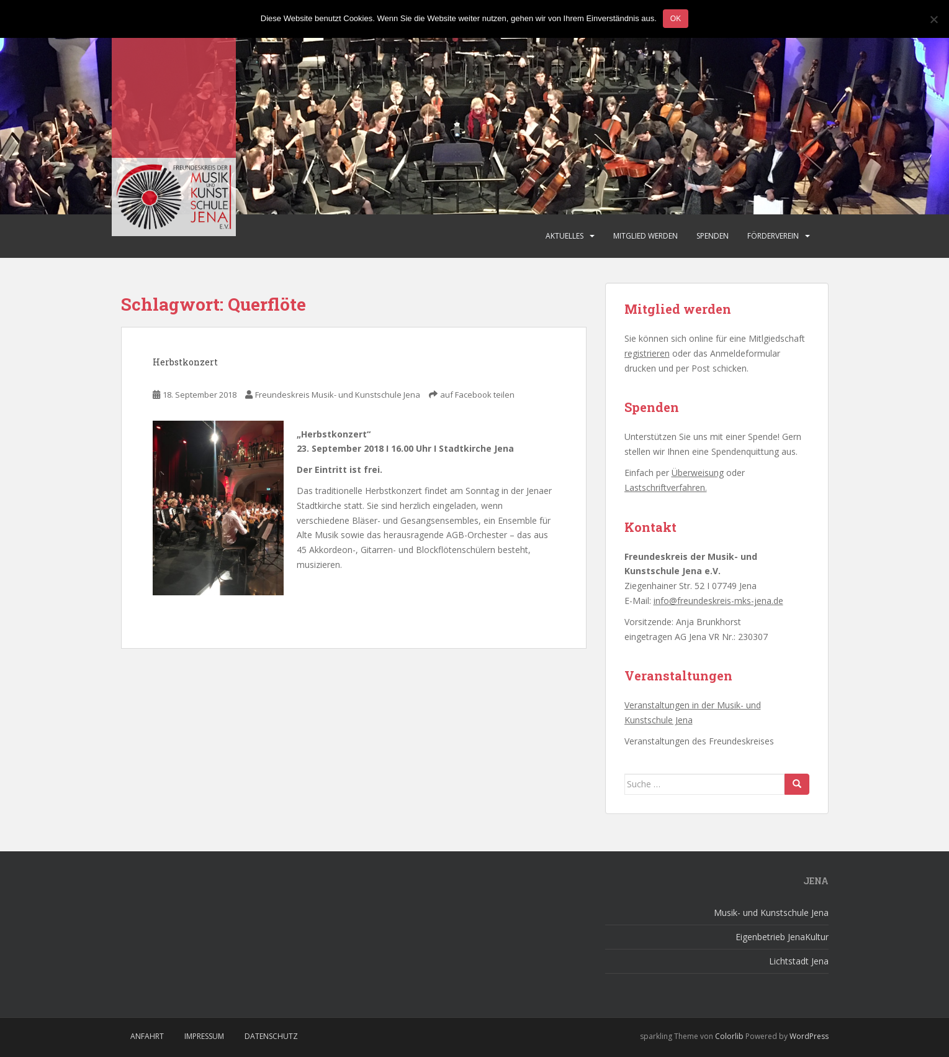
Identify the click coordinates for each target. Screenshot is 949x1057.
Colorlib (729, 1036)
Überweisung (698, 472)
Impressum (204, 1036)
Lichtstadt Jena (799, 961)
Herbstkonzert (185, 362)
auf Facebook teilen (477, 394)
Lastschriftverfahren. (665, 487)
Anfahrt (147, 1036)
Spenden (712, 236)
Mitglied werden (645, 236)
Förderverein (773, 236)
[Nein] (933, 19)
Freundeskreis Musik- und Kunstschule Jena (337, 394)
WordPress (809, 1036)
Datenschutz (271, 1036)
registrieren (647, 353)
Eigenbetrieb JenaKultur (782, 937)
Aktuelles (564, 236)
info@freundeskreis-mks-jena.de (718, 600)
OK (675, 18)
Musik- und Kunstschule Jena (771, 912)
